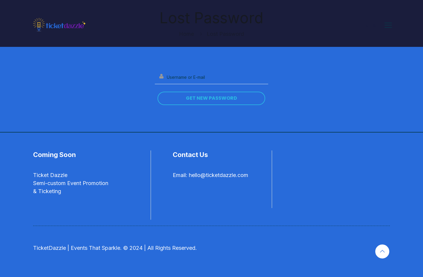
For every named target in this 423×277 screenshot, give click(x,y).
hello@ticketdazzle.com (218, 175)
